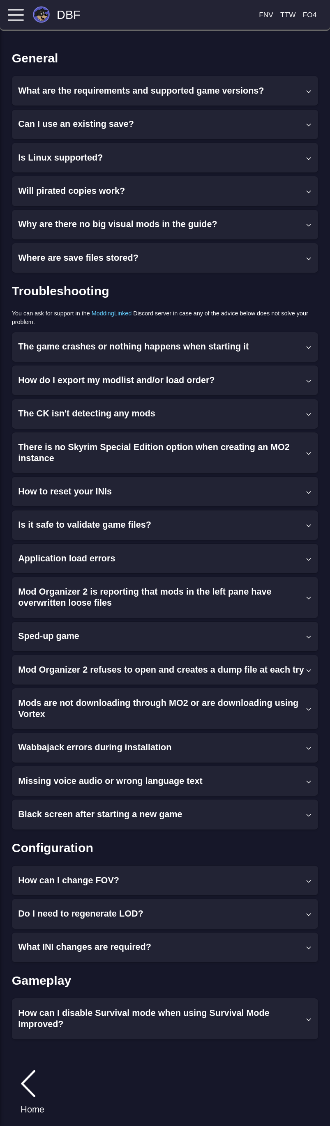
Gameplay (42, 980)
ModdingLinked (112, 313)
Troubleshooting (60, 291)
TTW (287, 15)
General (35, 58)
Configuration (52, 848)
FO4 (310, 15)
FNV (266, 15)
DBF (69, 15)
